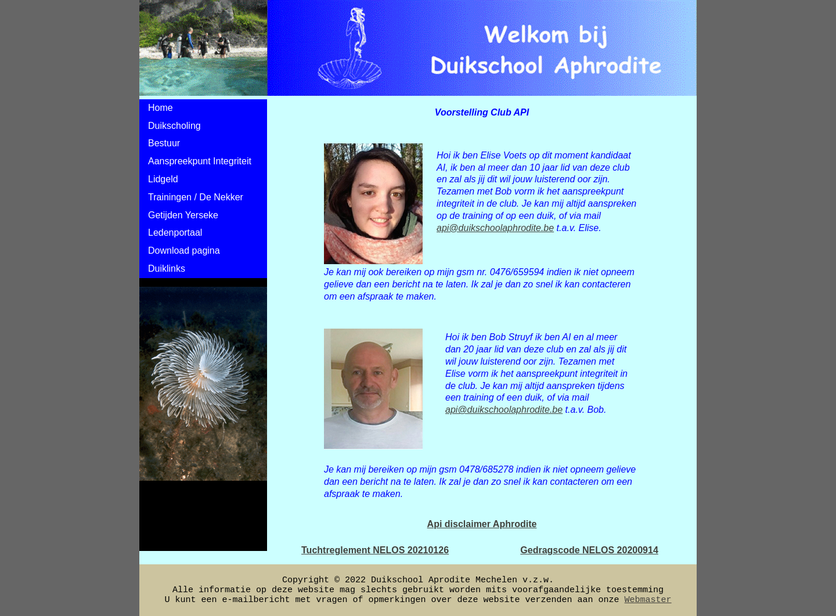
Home (160, 108)
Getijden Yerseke (183, 215)
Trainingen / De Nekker (195, 197)
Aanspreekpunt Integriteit (199, 161)
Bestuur (164, 143)
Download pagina (184, 250)
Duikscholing (174, 126)
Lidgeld (163, 179)
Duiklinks (166, 268)
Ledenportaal (175, 232)
